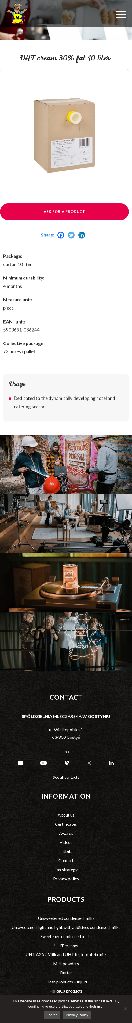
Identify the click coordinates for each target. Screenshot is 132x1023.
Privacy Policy (77, 1015)
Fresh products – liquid (66, 981)
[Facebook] (62, 244)
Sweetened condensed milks (66, 936)
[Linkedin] (83, 244)
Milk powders (66, 963)
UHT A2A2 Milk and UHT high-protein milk (66, 954)
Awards (66, 833)
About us (66, 814)
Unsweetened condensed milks (66, 918)
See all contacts (66, 777)
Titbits (66, 851)
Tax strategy (66, 869)
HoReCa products (66, 990)
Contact (66, 860)
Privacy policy (66, 878)
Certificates (66, 824)
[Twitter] (72, 244)
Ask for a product (64, 221)
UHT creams (66, 945)
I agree (52, 1015)
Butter (66, 972)
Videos (66, 842)
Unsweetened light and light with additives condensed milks (66, 927)
